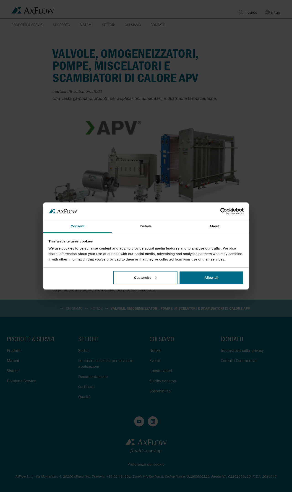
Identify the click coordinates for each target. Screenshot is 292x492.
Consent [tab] (78, 226)
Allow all (211, 277)
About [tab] (214, 226)
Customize (145, 277)
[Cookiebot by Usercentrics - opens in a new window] (224, 211)
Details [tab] (146, 226)
